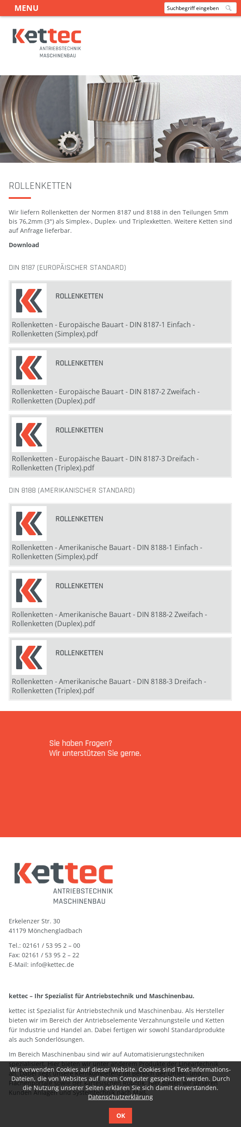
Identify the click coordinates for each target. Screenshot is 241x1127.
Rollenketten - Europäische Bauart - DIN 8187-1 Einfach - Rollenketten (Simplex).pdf (103, 329)
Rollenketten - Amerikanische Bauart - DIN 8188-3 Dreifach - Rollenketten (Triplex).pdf (109, 686)
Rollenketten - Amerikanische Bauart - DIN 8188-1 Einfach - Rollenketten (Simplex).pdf (107, 552)
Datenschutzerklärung (120, 1097)
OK (120, 1115)
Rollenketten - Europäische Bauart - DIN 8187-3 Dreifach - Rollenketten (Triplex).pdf (105, 463)
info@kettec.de (52, 964)
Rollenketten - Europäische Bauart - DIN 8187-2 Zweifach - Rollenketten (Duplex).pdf (106, 396)
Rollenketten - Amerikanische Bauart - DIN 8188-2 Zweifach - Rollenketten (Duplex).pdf (109, 619)
